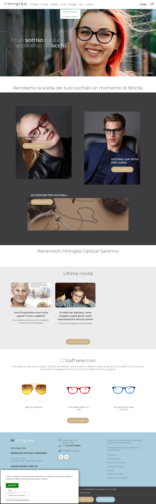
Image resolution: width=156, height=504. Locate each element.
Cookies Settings (115, 474)
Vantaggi (72, 4)
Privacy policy (9, 500)
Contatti (89, 4)
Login (142, 4)
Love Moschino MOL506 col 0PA (23, 408)
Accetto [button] (12, 485)
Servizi (63, 4)
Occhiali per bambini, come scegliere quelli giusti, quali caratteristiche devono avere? (75, 316)
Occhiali (44, 4)
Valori (81, 4)
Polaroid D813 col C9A (113, 408)
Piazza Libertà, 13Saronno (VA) (68, 441)
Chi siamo (34, 4)
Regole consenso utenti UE (22, 500)
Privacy (110, 470)
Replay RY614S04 (68, 407)
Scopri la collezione (33, 146)
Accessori (54, 4)
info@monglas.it (70, 450)
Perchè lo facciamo (116, 463)
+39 (71, 445)
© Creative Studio (83, 493)
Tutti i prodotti (77, 420)
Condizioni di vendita (117, 478)
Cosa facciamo (114, 459)
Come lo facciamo (115, 466)
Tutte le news (77, 341)
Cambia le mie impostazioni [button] (17, 495)
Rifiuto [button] (10, 490)
